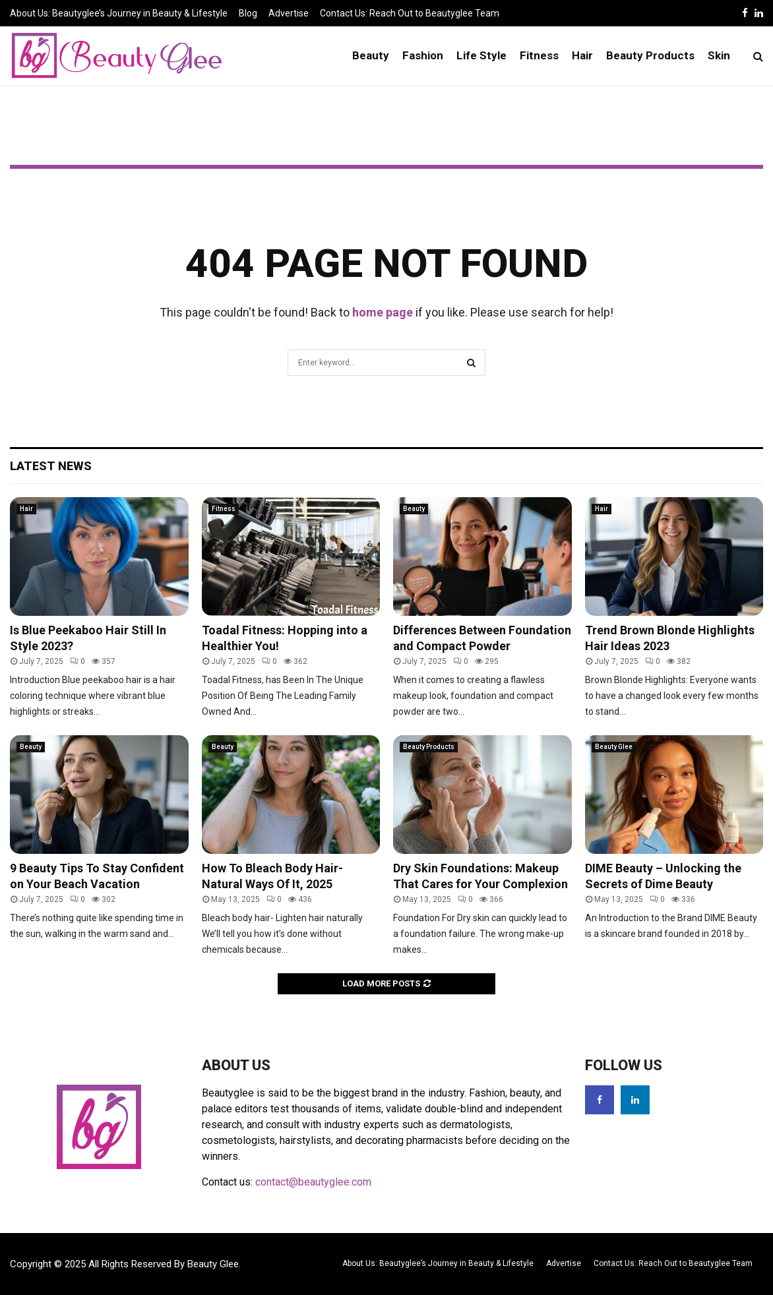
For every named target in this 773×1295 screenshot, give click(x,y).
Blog (248, 13)
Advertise (288, 13)
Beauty (370, 55)
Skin (719, 55)
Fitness (539, 55)
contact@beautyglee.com (313, 1182)
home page (382, 312)
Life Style (481, 55)
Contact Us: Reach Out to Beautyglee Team (409, 13)
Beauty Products (650, 55)
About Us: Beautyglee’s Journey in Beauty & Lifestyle (119, 13)
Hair (582, 55)
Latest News (51, 466)
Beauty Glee (614, 746)
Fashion (422, 55)
